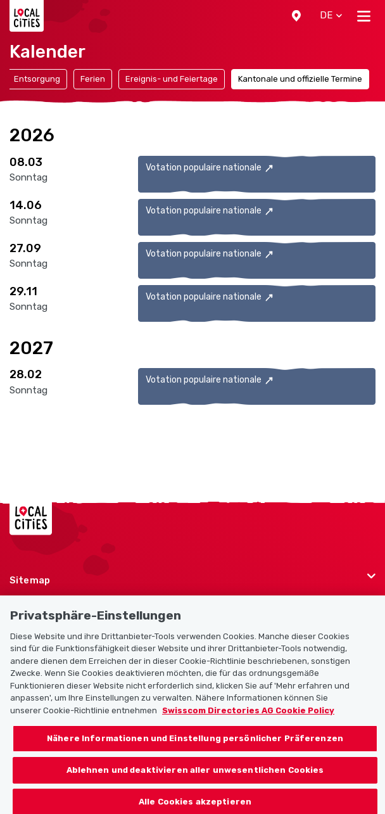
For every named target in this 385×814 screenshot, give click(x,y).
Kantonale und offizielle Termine (300, 79)
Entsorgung (37, 79)
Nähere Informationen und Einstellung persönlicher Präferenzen (195, 753)
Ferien (92, 79)
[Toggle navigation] (364, 15)
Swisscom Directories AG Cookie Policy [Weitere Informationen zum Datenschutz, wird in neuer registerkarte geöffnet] (248, 724)
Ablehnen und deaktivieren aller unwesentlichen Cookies (195, 784)
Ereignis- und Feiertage (171, 79)
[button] (296, 16)
